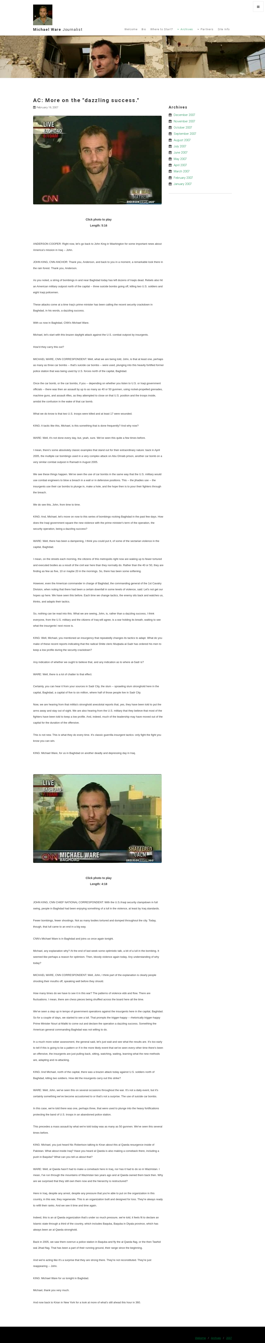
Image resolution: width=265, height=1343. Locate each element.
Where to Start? (161, 29)
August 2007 (182, 140)
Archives (187, 29)
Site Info (224, 29)
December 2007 (184, 115)
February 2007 (183, 178)
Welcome (130, 29)
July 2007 (180, 146)
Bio (144, 29)
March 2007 (182, 171)
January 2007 (183, 184)
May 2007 (180, 159)
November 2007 (184, 121)
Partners (207, 29)
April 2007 (180, 165)
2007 (229, 1337)
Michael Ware (57, 29)
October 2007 (183, 127)
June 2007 (181, 152)
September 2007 (185, 134)
